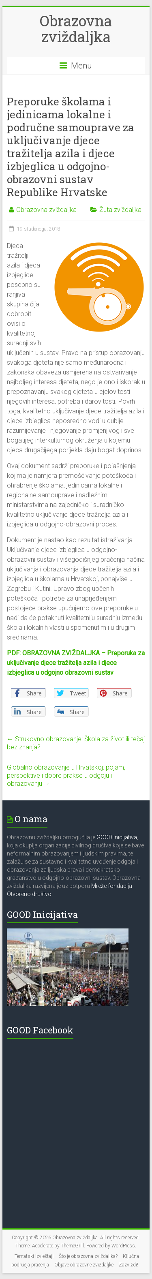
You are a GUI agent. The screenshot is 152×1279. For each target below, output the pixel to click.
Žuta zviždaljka (120, 210)
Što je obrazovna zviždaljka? (88, 1256)
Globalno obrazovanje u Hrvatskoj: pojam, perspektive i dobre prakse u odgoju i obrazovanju (66, 775)
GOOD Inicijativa (116, 837)
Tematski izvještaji (34, 1256)
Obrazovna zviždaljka (76, 28)
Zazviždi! (128, 1265)
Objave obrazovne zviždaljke (83, 1265)
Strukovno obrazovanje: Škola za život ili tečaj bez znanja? (76, 743)
